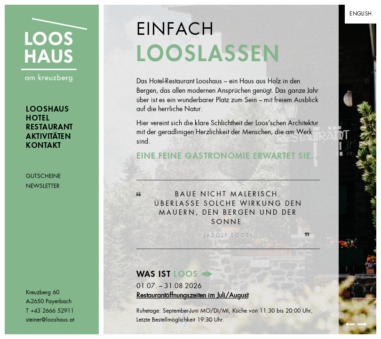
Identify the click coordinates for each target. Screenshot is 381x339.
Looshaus (54, 51)
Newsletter (43, 186)
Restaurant (49, 127)
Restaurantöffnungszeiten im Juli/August (192, 295)
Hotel (38, 118)
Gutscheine (43, 176)
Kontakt (43, 145)
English (360, 13)
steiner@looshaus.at (50, 319)
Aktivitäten (48, 136)
